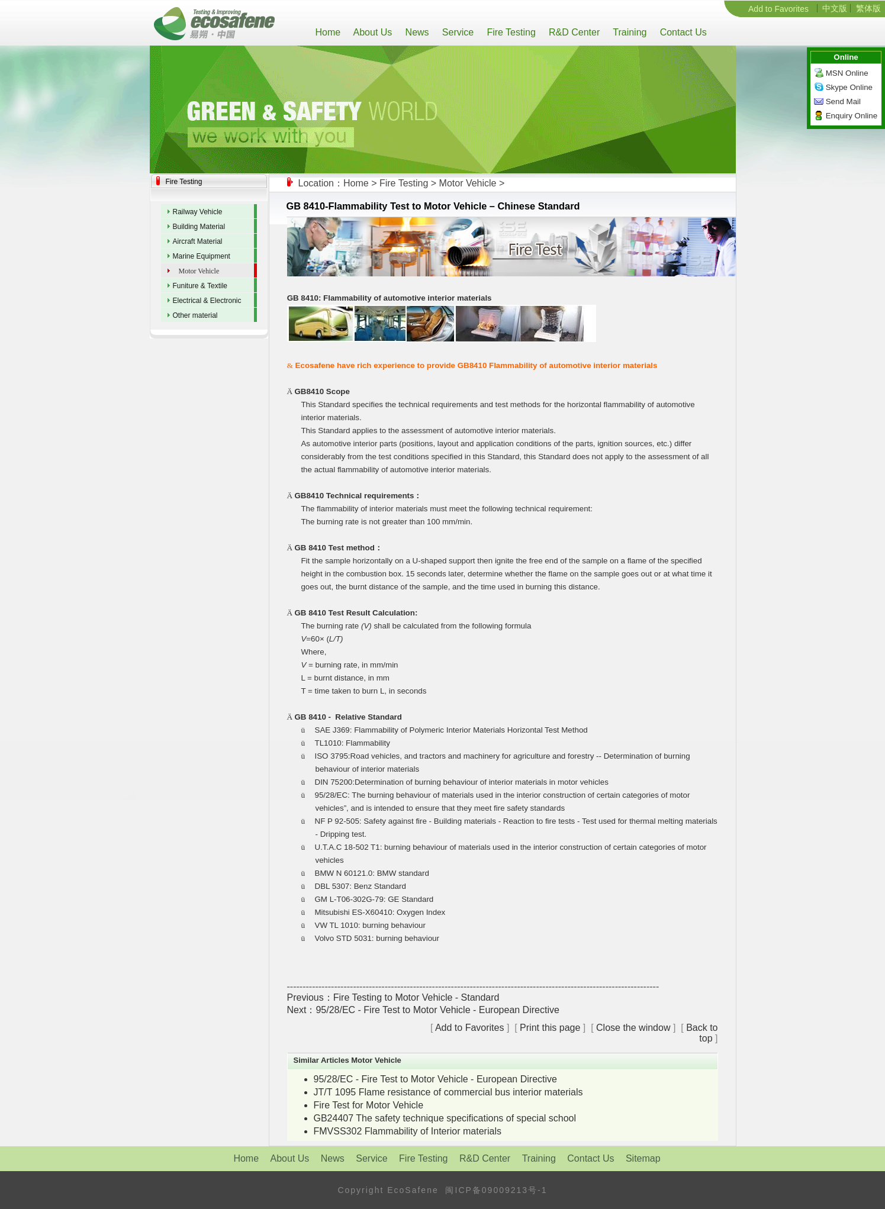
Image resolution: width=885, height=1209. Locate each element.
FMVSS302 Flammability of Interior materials (407, 1131)
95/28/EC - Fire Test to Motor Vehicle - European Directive (437, 1010)
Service (456, 32)
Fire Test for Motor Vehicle (369, 1105)
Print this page (550, 1028)
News (415, 32)
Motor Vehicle (468, 183)
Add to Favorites (778, 9)
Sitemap (643, 1158)
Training (628, 32)
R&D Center (573, 32)
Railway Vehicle (198, 212)
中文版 (834, 8)
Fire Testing (510, 32)
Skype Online (849, 87)
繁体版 (868, 8)
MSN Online (847, 73)
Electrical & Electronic (207, 300)
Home (331, 32)
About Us (371, 32)
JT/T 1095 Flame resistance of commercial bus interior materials (448, 1092)
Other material (195, 315)
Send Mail (843, 101)
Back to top (701, 1033)
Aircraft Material (198, 241)
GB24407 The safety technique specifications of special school (445, 1118)
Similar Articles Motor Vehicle (347, 1060)
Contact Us (682, 32)
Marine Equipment (201, 256)
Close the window (633, 1028)
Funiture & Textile (200, 286)
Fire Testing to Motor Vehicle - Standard (416, 997)
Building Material (199, 227)
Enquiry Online (851, 115)
